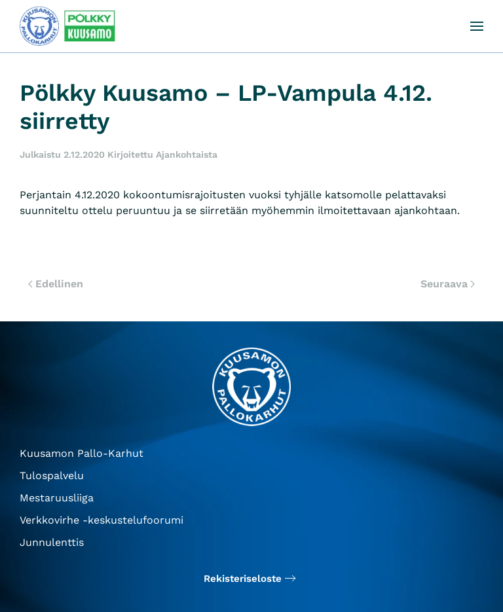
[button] (476, 26)
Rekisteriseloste (243, 579)
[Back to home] (68, 26)
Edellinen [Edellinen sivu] (55, 284)
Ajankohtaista (186, 154)
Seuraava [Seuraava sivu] (447, 284)
